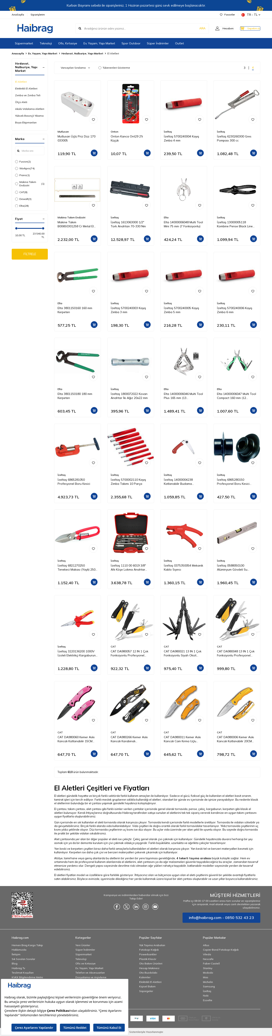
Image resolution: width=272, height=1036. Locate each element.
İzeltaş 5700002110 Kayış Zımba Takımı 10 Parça (128, 482)
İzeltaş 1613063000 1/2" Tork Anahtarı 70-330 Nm (128, 224)
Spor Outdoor (131, 43)
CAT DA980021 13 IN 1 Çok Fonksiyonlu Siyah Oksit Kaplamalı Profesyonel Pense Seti (182, 653)
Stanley (207, 968)
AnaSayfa (18, 14)
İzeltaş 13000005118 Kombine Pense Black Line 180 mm (235, 224)
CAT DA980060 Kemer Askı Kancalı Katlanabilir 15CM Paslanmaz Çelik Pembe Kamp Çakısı (76, 739)
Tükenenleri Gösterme (114, 67)
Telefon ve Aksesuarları (90, 972)
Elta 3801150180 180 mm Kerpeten (75, 396)
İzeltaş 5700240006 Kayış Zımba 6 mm (234, 310)
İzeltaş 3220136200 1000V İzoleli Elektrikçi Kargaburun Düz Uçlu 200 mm (77, 653)
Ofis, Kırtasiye (67, 43)
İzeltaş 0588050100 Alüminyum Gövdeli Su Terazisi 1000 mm (232, 568)
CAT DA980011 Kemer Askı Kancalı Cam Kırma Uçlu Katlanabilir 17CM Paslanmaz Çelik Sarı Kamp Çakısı (182, 739)
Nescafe (208, 959)
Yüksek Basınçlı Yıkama (29, 115)
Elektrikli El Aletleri (26, 88)
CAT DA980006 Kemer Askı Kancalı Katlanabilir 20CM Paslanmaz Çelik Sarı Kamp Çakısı (236, 739)
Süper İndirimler (158, 43)
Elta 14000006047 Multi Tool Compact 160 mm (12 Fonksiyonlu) (236, 396)
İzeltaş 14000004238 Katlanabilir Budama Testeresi (178, 482)
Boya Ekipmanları (26, 122)
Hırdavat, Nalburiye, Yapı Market (82, 53)
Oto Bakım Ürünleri (150, 963)
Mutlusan (63, 131)
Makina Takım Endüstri (29, 183)
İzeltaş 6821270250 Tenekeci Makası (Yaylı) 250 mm (76, 568)
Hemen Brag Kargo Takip (27, 945)
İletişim (16, 954)
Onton (114, 131)
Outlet (179, 43)
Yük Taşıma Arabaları (152, 945)
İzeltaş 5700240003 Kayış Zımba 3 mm (128, 310)
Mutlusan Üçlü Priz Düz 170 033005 (76, 138)
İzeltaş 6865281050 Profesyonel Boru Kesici (74, 482)
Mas (205, 977)
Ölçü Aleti (21, 102)
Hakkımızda (19, 949)
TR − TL (250, 15)
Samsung (209, 986)
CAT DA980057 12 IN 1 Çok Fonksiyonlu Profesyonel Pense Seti (129, 653)
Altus (206, 945)
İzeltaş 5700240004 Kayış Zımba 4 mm (181, 138)
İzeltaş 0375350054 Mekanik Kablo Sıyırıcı (183, 567)
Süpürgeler (146, 991)
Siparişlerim (38, 14)
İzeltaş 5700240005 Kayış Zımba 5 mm (181, 310)
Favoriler (227, 14)
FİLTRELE (29, 255)
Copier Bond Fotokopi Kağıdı (221, 949)
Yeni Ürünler (82, 945)
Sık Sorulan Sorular (23, 959)
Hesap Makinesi (149, 968)
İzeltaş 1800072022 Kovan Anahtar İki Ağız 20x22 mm (129, 396)
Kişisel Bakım (147, 986)
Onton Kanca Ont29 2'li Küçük (127, 138)
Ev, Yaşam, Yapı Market (99, 43)
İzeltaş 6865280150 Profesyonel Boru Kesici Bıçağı (233, 482)
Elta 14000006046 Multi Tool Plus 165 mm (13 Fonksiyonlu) (183, 396)
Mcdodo (208, 972)
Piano (22, 175)
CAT (21, 192)
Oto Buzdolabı (148, 972)
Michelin (208, 982)
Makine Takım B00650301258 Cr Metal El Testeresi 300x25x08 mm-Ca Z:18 (77, 224)
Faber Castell (211, 963)
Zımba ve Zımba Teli (27, 95)
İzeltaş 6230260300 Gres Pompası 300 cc (234, 138)
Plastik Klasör (147, 959)
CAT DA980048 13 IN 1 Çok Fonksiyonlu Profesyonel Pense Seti (236, 653)
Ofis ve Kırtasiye (85, 963)
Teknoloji (46, 43)
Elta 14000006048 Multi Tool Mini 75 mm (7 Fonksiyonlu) (183, 224)
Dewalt (23, 199)
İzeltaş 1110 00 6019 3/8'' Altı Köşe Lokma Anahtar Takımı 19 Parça (128, 568)
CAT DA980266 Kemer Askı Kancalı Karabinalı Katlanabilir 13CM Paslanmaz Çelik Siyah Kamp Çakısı (130, 739)
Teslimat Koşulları (23, 972)
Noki (205, 995)
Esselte (207, 1000)
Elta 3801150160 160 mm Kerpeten (75, 310)
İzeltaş (168, 131)
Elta (22, 206)
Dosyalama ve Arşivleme (90, 977)
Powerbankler (148, 954)
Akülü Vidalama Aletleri (29, 108)
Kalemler (144, 977)
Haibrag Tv (18, 968)
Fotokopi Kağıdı (149, 949)
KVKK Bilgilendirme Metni (27, 977)
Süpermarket (24, 43)
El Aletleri (21, 81)
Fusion (23, 161)
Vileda (207, 954)
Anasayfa (18, 53)
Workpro (25, 168)
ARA (194, 28)
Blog (14, 963)
